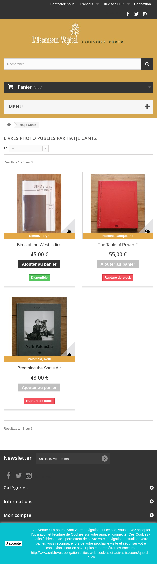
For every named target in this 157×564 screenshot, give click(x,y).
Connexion (142, 4)
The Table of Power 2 (118, 244)
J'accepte (13, 543)
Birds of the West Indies (39, 244)
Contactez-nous (62, 4)
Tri (6, 148)
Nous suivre (114, 13)
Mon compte (17, 515)
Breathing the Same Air (39, 368)
